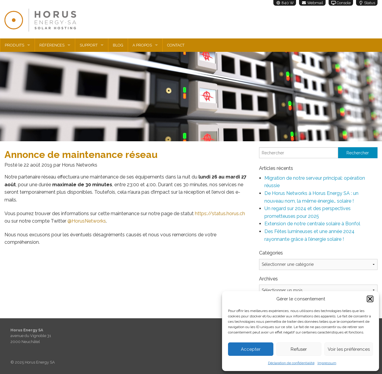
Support (89, 45)
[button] (370, 299)
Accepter (251, 349)
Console (341, 3)
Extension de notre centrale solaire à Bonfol (312, 223)
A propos (142, 45)
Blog (118, 45)
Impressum (327, 363)
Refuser (299, 349)
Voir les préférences (349, 349)
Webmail (312, 3)
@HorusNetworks (86, 221)
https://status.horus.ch (220, 213)
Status (366, 3)
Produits (14, 45)
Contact (175, 45)
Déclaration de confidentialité (291, 363)
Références (51, 45)
